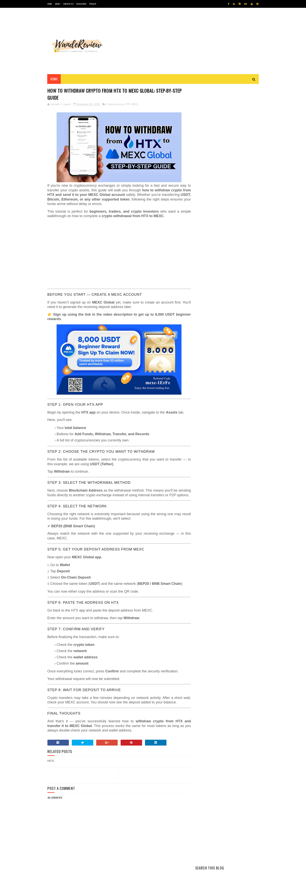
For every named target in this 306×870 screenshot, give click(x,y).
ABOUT (57, 3)
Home (54, 79)
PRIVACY (92, 3)
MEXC (135, 104)
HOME (49, 3)
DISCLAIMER (81, 3)
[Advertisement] (188, 41)
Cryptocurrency (115, 104)
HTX (127, 104)
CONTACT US (68, 3)
